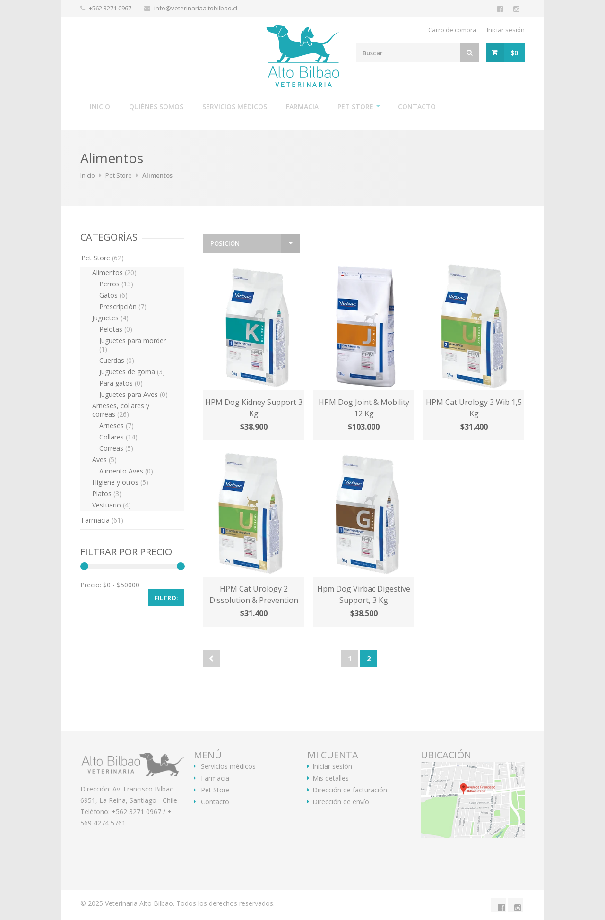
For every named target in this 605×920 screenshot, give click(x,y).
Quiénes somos (156, 106)
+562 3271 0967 (111, 8)
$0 (514, 52)
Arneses (116, 425)
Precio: (90, 584)
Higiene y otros (120, 482)
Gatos (113, 295)
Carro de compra (452, 30)
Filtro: (166, 597)
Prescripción (123, 306)
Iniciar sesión (506, 30)
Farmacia (302, 106)
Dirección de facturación (349, 790)
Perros (116, 283)
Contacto (417, 106)
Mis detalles (330, 778)
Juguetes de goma (132, 371)
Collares (118, 436)
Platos (106, 493)
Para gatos (121, 382)
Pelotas (115, 329)
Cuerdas (116, 360)
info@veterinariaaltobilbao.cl (195, 8)
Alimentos (114, 272)
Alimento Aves (126, 470)
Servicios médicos (234, 106)
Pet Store (355, 106)
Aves (104, 459)
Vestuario (111, 504)
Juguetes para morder (132, 344)
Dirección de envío (340, 802)
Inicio (100, 106)
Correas (116, 448)
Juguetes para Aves (133, 394)
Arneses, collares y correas (120, 410)
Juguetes (110, 317)
